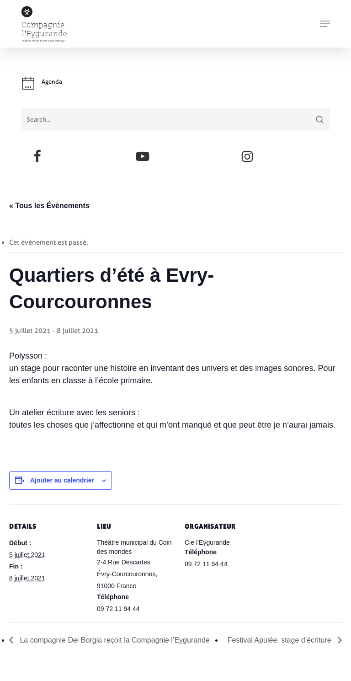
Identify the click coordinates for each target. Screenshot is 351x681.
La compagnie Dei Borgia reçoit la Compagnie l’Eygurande (114, 640)
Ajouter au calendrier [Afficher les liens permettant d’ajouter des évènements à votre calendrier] (62, 480)
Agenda (52, 81)
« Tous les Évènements (49, 205)
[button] (325, 23)
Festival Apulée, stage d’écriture (280, 640)
